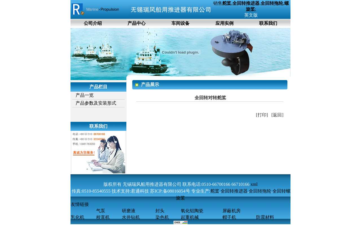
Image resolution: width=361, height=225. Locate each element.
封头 (159, 210)
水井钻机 (131, 217)
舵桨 (214, 191)
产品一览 (85, 95)
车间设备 (180, 23)
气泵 (100, 210)
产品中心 (136, 23)
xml (253, 184)
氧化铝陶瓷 (192, 210)
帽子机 (229, 217)
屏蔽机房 (232, 210)
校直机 (103, 217)
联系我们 (268, 23)
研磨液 (128, 210)
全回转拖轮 (260, 191)
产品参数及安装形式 (96, 103)
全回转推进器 (234, 191)
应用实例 (224, 23)
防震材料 (265, 217)
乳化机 (77, 217)
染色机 (162, 217)
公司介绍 (93, 23)
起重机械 (190, 217)
